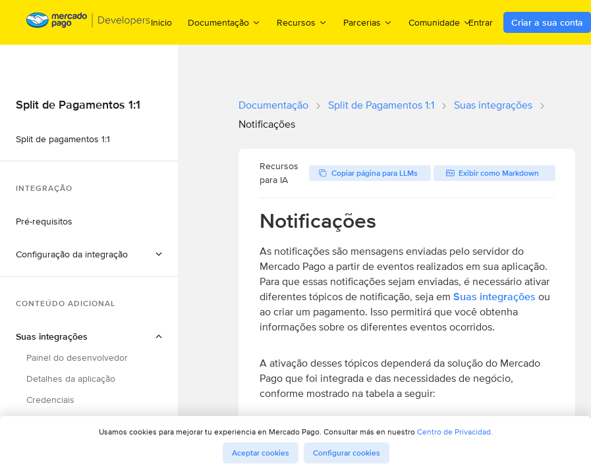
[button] (89, 254)
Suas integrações (493, 105)
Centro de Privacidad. (455, 431)
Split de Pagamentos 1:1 (381, 105)
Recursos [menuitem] (302, 22)
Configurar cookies (346, 453)
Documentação (273, 105)
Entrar (480, 22)
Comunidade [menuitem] (440, 22)
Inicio (161, 22)
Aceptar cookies (260, 453)
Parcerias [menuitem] (368, 22)
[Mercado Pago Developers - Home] (88, 23)
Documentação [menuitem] (224, 22)
